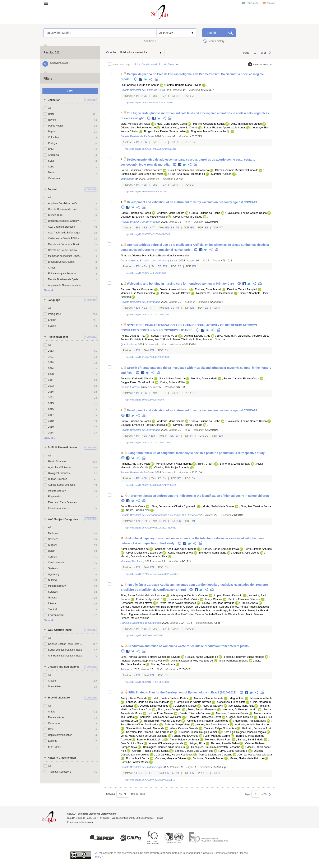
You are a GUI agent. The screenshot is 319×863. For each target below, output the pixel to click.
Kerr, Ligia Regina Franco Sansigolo (245, 732)
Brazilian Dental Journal (61, 261)
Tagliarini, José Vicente (245, 552)
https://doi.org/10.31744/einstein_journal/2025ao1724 (151, 574)
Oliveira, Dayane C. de (197, 335)
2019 (51, 420)
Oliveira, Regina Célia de (187, 216)
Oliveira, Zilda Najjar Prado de (171, 467)
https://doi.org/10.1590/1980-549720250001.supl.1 (150, 779)
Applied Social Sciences (61, 484)
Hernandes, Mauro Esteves (137, 603)
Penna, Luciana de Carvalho (215, 754)
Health (51, 550)
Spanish (52, 325)
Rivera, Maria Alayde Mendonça (177, 603)
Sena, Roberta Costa (133, 506)
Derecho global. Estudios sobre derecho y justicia (149, 260)
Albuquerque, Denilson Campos (189, 595)
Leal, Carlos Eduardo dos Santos (140, 85)
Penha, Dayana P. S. (133, 335)
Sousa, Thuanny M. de (164, 335)
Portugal (52, 143)
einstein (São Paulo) (132, 561)
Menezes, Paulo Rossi (218, 739)
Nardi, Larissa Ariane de (135, 548)
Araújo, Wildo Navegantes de (166, 743)
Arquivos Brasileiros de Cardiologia (65, 203)
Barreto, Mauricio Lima (150, 739)
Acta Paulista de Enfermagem (64, 232)
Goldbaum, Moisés (186, 705)
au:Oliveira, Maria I (100, 33)
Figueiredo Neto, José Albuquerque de (151, 614)
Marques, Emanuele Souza (232, 713)
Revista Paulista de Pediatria (137, 136)
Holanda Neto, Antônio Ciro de (180, 127)
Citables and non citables (63, 666)
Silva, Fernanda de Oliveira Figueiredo (173, 506)
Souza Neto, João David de (218, 603)
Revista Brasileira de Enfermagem (65, 209)
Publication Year (58, 336)
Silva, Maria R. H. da (229, 335)
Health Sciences (57, 461)
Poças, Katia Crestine (240, 717)
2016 (51, 391)
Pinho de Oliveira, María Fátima (139, 255)
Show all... (49, 290)
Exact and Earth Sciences (62, 502)
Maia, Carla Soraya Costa (172, 123)
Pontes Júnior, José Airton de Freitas (142, 173)
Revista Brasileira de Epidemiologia (65, 279)
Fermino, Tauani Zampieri (242, 289)
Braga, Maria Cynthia (186, 735)
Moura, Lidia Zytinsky (193, 610)
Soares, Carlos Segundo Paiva (221, 548)
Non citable (54, 686)
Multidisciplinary (57, 490)
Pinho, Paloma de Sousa (184, 739)
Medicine (53, 533)
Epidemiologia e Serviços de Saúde (65, 273)
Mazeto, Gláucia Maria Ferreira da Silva (144, 556)
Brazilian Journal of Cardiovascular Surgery (65, 220)
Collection (54, 100)
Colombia (53, 137)
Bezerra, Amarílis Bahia (225, 743)
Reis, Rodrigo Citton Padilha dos (140, 724)
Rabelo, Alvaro (249, 603)
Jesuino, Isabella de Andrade (137, 610)
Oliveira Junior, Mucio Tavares (245, 614)
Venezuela (54, 178)
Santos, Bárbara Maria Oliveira (184, 85)
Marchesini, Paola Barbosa (250, 720)
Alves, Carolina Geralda (184, 728)
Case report (54, 723)
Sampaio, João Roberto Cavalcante (161, 717)
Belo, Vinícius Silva (132, 743)
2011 (51, 380)
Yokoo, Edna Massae (160, 713)
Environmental (56, 615)
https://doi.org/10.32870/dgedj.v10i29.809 (145, 273)
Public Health (55, 125)
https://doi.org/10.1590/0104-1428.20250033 (147, 682)
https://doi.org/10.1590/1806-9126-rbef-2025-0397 (149, 102)
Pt (137, 95)
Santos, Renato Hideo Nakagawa (249, 606)
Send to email (149, 64)
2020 (51, 374)
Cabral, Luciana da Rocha (136, 213)
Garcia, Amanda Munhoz (174, 289)
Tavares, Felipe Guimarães (220, 728)
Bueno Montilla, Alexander (173, 255)
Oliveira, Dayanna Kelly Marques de (192, 660)
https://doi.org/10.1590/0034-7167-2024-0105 (147, 234)
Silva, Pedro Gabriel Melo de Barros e (143, 595)
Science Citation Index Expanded (65, 643)
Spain (51, 160)
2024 (51, 368)
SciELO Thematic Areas (62, 447)
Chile (51, 149)
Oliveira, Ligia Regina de (154, 705)
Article (51, 711)
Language (54, 300)
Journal (52, 189)
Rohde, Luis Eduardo (167, 610)
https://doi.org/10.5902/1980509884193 (144, 399)
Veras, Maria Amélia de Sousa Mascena (144, 735)
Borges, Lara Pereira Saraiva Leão (164, 131)
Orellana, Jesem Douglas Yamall (198, 732)
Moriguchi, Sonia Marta (212, 552)
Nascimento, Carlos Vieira (184, 599)
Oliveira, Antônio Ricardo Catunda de (236, 170)
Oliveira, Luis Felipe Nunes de (138, 127)
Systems (53, 568)
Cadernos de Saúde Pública (63, 238)
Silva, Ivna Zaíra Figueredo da (187, 173)
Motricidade (127, 178)
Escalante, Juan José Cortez (204, 717)
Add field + (150, 41)
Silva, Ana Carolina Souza (255, 506)
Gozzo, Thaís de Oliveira (175, 293)
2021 (51, 356)
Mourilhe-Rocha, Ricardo (189, 614)
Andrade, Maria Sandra (170, 213)
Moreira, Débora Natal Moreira (173, 463)
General (52, 597)
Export (162, 64)
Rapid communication (60, 735)
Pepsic (52, 131)
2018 (51, 362)
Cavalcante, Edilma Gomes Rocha (246, 213)
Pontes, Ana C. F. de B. (158, 339)
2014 (51, 432)
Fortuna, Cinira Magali (208, 289)
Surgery (52, 545)
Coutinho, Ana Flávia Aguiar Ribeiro (176, 548)
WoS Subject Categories (63, 519)
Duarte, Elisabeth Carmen (195, 713)
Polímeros (127, 669)
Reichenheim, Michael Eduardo (162, 720)
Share (171, 64)
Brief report (54, 746)
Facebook (141, 79)
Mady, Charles (213, 599)
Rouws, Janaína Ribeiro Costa (241, 378)
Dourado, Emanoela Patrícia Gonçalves (144, 216)
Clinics (51, 267)
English (52, 319)
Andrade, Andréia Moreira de (252, 724)
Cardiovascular (56, 562)
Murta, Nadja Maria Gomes (218, 506)
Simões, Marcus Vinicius (135, 618)
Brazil (51, 114)
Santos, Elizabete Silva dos (244, 599)
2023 (51, 385)
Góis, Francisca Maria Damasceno (188, 170)
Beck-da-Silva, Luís (216, 614)
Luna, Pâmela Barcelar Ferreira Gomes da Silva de (150, 656)
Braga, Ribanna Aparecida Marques (225, 127)
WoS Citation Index (60, 630)
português (252, 3)
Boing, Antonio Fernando (202, 709)
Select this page (121, 64)
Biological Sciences (59, 473)
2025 (51, 403)
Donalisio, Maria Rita (241, 705)
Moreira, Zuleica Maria (204, 378)
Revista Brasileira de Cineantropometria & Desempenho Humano (159, 515)
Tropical (52, 609)
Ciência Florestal (130, 387)
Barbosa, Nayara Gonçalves (137, 289)
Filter (70, 91)
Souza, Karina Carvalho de (202, 656)
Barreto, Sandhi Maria (250, 739)
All (49, 108)
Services (53, 591)
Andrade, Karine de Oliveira (137, 378)
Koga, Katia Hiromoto (180, 552)
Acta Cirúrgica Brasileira (61, 226)
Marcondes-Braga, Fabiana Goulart (226, 610)
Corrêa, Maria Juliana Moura (255, 754)
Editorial (52, 740)
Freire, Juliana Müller (172, 382)
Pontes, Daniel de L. (132, 339)
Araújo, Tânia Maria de (134, 698)
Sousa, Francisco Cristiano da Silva (141, 170)
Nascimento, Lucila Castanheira (215, 293)
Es (145, 227)
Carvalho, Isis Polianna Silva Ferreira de (149, 732)
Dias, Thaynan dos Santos (246, 123)
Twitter (145, 79)
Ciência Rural (55, 215)
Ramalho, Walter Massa (135, 762)
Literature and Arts (58, 508)
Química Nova (129, 344)
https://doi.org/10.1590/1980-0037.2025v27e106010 (150, 527)
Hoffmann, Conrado (217, 606)
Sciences (53, 539)
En (145, 95)
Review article (56, 717)
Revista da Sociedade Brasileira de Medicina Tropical (65, 244)
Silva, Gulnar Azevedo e (233, 750)
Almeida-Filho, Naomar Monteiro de (207, 720)
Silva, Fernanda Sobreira (233, 660)
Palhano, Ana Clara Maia (135, 463)
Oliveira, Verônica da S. (255, 335)
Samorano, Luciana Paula (235, 463)
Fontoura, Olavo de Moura (208, 758)
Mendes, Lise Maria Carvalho (138, 293)
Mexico (52, 172)
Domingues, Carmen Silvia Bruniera (164, 747)
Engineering (54, 496)
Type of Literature (59, 697)
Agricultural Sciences (59, 467)
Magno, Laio (237, 698)
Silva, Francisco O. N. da (210, 339)
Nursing (52, 580)
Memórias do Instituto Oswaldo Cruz (65, 256)
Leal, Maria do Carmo (217, 735)
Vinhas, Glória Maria (163, 664)
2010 (51, 426)
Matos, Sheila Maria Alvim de (247, 758)
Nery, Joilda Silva (213, 705)
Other (51, 729)
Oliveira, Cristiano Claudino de (144, 552)
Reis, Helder (161, 606)
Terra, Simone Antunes (258, 548)
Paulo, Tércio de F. (184, 339)
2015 (51, 409)
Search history (216, 41)
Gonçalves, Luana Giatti (231, 702)
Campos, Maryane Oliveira (170, 758)
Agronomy (54, 574)
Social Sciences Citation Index (65, 649)
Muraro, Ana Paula (261, 698)
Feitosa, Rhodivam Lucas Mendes (244, 656)
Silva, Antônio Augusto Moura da (145, 728)
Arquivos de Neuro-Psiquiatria (64, 285)
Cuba (51, 166)
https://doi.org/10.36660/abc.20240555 (144, 635)
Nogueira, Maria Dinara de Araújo (210, 131)
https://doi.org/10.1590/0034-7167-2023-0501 (147, 314)
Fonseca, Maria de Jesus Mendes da (147, 702)
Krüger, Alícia (197, 743)
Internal (52, 603)
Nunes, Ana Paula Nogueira (213, 724)
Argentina (53, 154)
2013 (51, 350)
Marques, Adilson (221, 173)
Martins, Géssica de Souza (209, 123)
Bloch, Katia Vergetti (169, 709)
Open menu (47, 3)
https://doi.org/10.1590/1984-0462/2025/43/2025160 (150, 485)
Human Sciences (57, 479)
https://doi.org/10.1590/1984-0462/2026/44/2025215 (150, 149)
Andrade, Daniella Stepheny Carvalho (143, 660)
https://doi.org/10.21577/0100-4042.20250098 (147, 357)
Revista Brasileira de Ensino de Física (143, 90)
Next (269, 54)
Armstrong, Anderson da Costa (187, 606)
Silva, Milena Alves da (172, 378)
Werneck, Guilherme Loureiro (240, 709)
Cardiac (52, 556)
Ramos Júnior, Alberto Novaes (193, 702)
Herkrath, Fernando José (256, 728)
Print (137, 64)
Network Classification (62, 757)
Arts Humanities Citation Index (65, 655)
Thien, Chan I (206, 463)
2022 (51, 397)
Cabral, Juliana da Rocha (205, 213)
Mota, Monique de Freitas (136, 123)
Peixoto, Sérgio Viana (177, 724)
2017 (51, 415)
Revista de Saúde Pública (62, 250)
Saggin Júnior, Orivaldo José (137, 382)
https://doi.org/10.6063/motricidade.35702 (145, 191)
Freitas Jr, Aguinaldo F (149, 599)
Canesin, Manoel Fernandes (137, 606)
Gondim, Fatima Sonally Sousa (150, 750)
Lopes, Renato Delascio (228, 595)
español (271, 3)
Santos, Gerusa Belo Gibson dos (194, 750)
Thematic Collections (59, 771)
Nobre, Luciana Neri (137, 510)
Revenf (52, 119)
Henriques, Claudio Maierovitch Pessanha (215, 747)
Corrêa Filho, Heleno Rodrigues (174, 754)
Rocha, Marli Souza (137, 758)
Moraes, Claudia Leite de (208, 698)
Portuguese (54, 314)
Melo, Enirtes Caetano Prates (170, 698)
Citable (52, 680)
